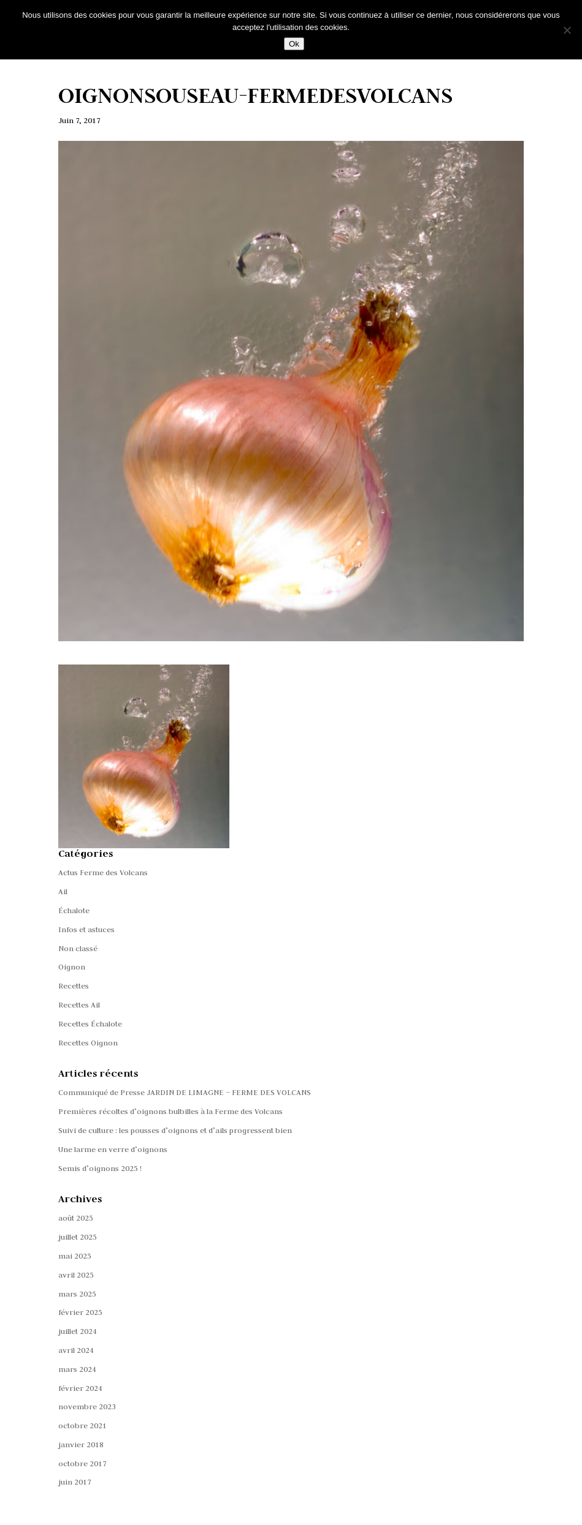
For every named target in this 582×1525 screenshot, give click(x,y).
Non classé (78, 948)
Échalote (74, 910)
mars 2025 (77, 1293)
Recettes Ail (79, 1004)
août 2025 (75, 1217)
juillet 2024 (77, 1331)
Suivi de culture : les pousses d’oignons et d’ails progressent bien (175, 1130)
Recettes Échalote (90, 1023)
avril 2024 (76, 1350)
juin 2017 (74, 1481)
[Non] (567, 30)
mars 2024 (77, 1369)
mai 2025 (74, 1255)
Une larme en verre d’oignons (112, 1149)
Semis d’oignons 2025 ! (100, 1168)
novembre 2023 (87, 1406)
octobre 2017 (82, 1463)
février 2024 (80, 1388)
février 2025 (80, 1312)
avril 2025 (76, 1274)
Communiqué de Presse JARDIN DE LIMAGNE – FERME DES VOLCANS (184, 1092)
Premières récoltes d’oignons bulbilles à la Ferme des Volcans (170, 1111)
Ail (62, 891)
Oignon (71, 966)
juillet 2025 (77, 1236)
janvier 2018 (81, 1444)
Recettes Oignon (88, 1042)
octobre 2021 (82, 1425)
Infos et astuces (86, 929)
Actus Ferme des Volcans (103, 872)
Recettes (73, 985)
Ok (294, 43)
